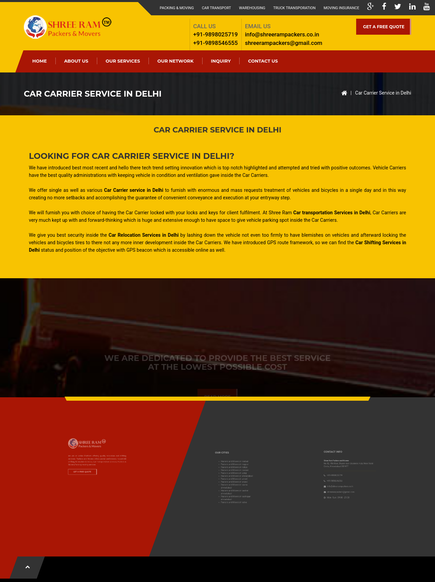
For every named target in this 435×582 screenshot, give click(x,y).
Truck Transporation (294, 8)
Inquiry (221, 61)
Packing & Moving (177, 8)
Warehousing (252, 8)
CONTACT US (263, 61)
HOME (39, 61)
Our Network (175, 61)
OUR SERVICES (123, 61)
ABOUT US (76, 61)
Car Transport (216, 8)
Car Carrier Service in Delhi (383, 93)
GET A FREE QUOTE (383, 26)
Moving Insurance (341, 8)
